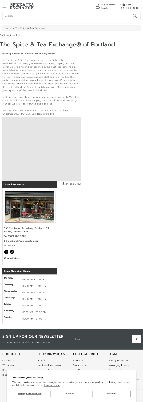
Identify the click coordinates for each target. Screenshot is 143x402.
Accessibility (115, 370)
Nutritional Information (50, 365)
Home (8, 28)
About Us (78, 360)
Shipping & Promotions (50, 370)
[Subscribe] (136, 339)
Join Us (77, 370)
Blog (4, 375)
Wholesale (8, 365)
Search (41, 360)
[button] (5, 6)
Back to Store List (10, 35)
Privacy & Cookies (118, 360)
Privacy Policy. (52, 385)
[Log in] (105, 6)
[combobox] (71, 16)
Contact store (12, 258)
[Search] (134, 16)
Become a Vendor (12, 370)
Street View (71, 184)
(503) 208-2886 (17, 236)
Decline (111, 393)
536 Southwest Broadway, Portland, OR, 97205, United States (27, 230)
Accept (70, 393)
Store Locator (80, 365)
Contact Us (8, 360)
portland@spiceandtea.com (23, 241)
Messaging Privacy (118, 365)
